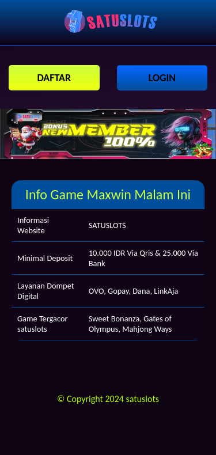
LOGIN (162, 77)
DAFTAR (54, 77)
